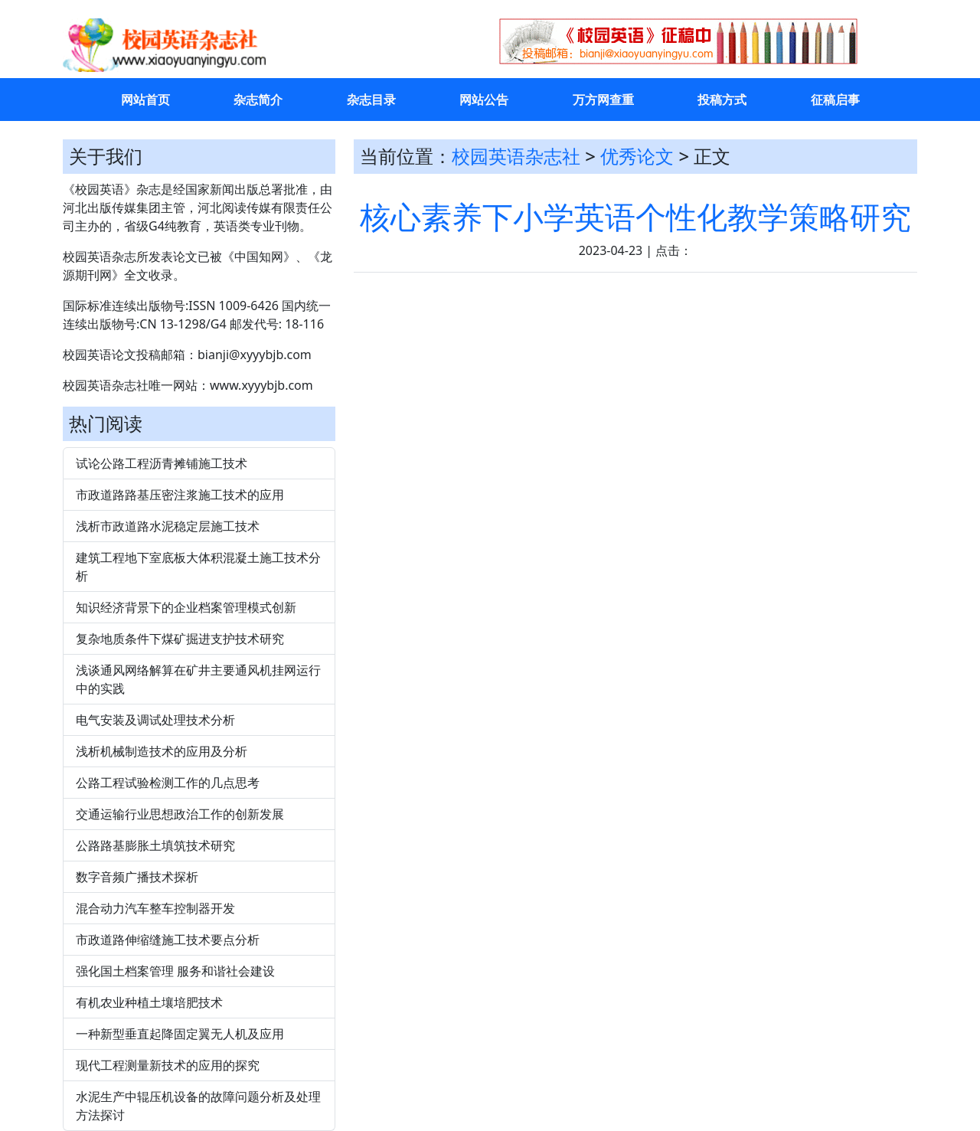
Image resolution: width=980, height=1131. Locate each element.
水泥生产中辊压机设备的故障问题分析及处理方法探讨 (198, 1105)
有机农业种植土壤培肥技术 (149, 1002)
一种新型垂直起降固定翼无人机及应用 (180, 1033)
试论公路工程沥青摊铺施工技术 (161, 463)
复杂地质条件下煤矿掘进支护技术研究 (180, 638)
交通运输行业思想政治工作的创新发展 (180, 814)
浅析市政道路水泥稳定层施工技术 (168, 526)
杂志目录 (371, 99)
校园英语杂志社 (516, 155)
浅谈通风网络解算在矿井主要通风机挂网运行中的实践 (198, 679)
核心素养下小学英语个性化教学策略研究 (635, 216)
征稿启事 (835, 99)
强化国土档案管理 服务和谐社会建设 (175, 971)
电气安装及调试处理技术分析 (155, 719)
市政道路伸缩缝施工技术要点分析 (168, 939)
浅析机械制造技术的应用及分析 (161, 751)
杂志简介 (258, 99)
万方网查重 (603, 99)
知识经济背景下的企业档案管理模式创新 (186, 607)
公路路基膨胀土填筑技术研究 (155, 845)
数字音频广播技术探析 (137, 876)
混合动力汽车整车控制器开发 (155, 908)
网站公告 (483, 99)
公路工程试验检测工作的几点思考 (168, 782)
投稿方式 (721, 99)
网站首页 (145, 99)
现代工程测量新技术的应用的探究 (168, 1065)
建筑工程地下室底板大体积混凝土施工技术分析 (198, 566)
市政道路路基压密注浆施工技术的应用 (180, 494)
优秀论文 (637, 155)
